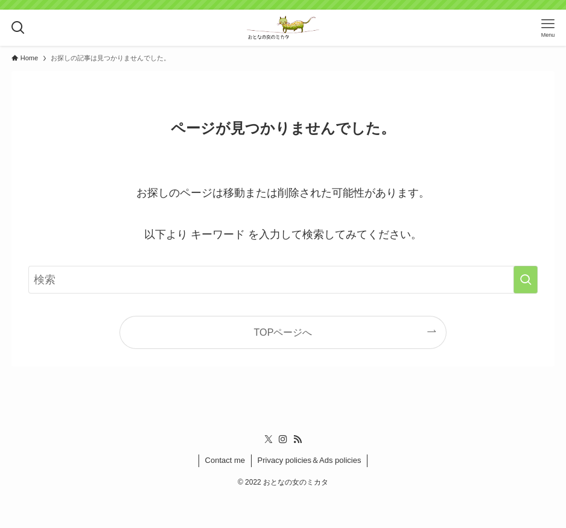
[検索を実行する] (526, 280)
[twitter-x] (268, 439)
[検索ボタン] (18, 28)
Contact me (225, 460)
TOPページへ (283, 332)
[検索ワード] (283, 280)
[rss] (297, 439)
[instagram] (283, 439)
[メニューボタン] (548, 28)
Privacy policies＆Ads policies (309, 460)
